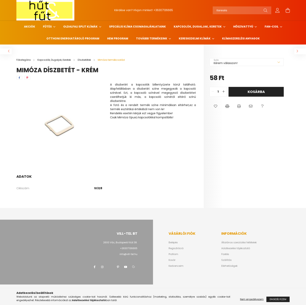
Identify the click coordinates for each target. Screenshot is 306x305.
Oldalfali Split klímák (80, 27)
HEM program (117, 38)
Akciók (29, 27)
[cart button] (288, 10)
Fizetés (225, 254)
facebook (94, 267)
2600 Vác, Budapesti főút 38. (120, 242)
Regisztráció (176, 248)
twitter (110, 267)
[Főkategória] (23, 60)
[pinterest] (27, 78)
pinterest (118, 267)
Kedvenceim (176, 266)
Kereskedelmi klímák (195, 38)
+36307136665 (163, 10)
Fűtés (47, 27)
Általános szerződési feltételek (239, 242)
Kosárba (256, 91)
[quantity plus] (223, 92)
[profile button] (277, 10)
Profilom (173, 254)
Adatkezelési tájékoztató (235, 248)
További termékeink (152, 38)
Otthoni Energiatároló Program (72, 38)
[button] (215, 106)
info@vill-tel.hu (128, 254)
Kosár (172, 260)
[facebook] (19, 78)
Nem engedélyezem (252, 299)
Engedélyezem (278, 299)
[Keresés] (242, 10)
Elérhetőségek (229, 266)
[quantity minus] (213, 92)
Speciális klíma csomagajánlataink (137, 27)
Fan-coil (272, 27)
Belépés (173, 242)
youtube (126, 267)
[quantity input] (218, 91)
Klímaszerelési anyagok (241, 38)
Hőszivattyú (243, 27)
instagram (102, 267)
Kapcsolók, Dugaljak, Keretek (198, 27)
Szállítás (226, 260)
